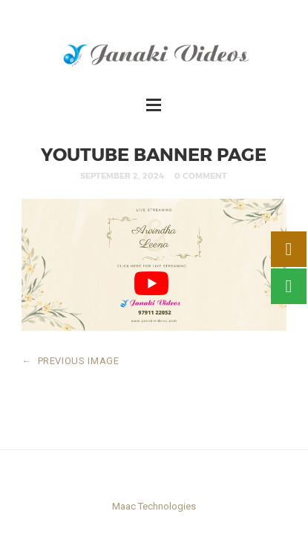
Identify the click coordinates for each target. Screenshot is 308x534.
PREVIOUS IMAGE (70, 360)
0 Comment (200, 175)
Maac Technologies (154, 506)
